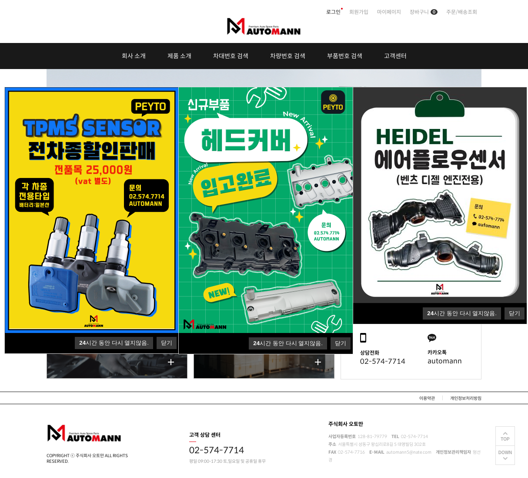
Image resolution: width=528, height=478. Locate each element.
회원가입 (358, 12)
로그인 (333, 12)
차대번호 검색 (230, 56)
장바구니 (424, 12)
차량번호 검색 (287, 56)
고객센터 (395, 56)
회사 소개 (134, 56)
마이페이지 (389, 12)
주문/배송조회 (461, 12)
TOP (505, 439)
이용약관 (427, 398)
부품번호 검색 (344, 56)
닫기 (514, 313)
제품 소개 (179, 56)
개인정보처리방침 (465, 398)
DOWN (505, 452)
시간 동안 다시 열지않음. (462, 313)
